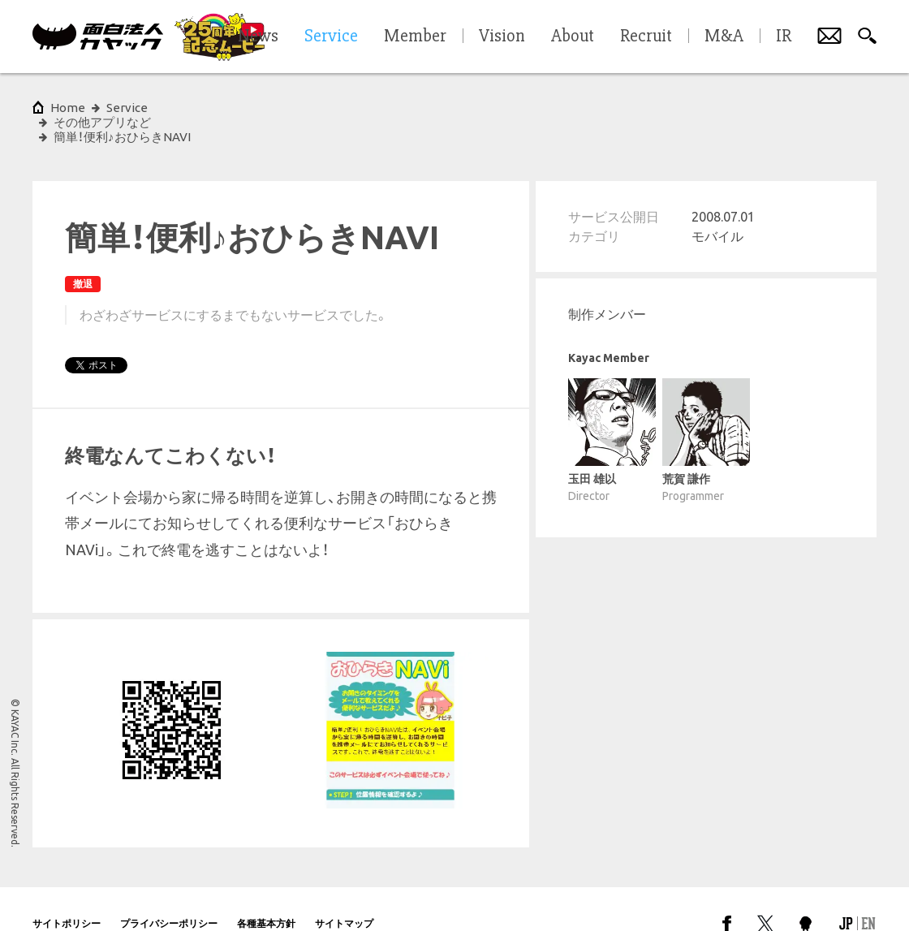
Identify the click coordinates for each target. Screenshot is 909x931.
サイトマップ (344, 894)
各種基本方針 (266, 894)
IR (783, 36)
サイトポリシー (66, 894)
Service (127, 107)
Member (415, 36)
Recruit (646, 36)
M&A (723, 36)
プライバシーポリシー (169, 894)
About (572, 36)
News (258, 36)
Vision (502, 36)
